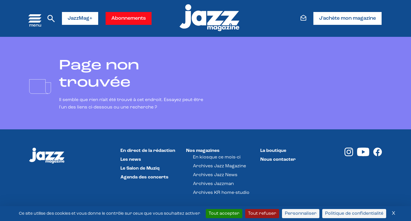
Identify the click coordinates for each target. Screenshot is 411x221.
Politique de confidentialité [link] (354, 213)
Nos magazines (202, 150)
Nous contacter (278, 159)
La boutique (273, 150)
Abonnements (128, 18)
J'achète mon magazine (347, 18)
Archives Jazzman (213, 184)
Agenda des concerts (144, 177)
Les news (130, 159)
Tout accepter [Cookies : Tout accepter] (224, 213)
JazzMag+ (80, 18)
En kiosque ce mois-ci (217, 157)
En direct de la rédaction (147, 150)
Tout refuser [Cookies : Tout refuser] (262, 213)
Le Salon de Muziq (140, 168)
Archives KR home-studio (221, 192)
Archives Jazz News (215, 175)
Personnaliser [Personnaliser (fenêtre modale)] (301, 213)
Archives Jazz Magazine (219, 166)
